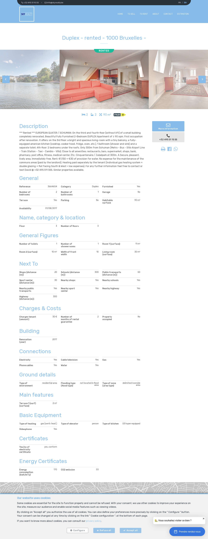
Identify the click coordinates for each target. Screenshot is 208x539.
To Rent (144, 14)
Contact (168, 14)
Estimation (183, 14)
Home (120, 14)
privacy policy (93, 520)
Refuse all (105, 530)
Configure (79, 530)
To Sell (131, 14)
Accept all (132, 530)
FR (179, 2)
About (155, 14)
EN (185, 2)
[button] (187, 531)
